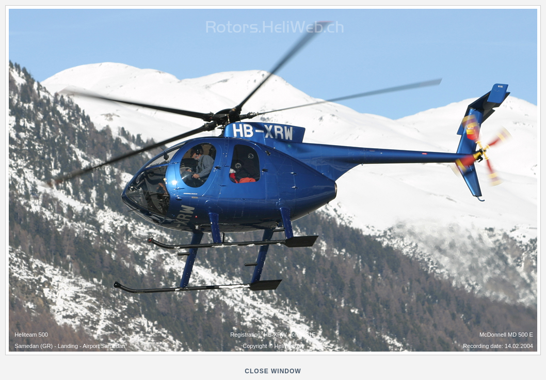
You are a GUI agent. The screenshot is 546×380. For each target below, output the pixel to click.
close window (273, 371)
